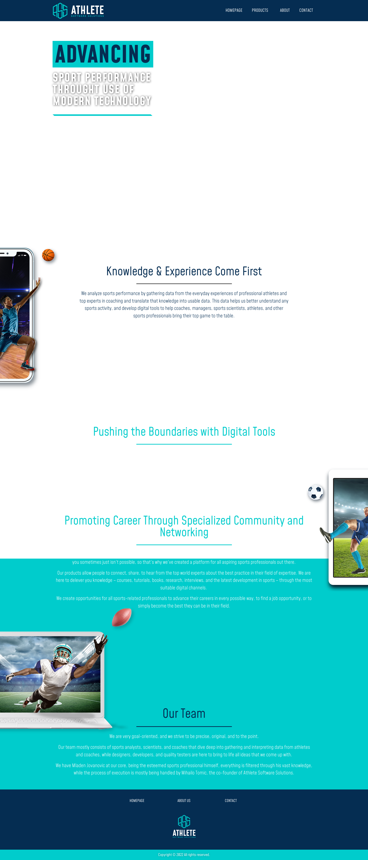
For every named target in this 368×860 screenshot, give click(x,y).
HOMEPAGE (234, 10)
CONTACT (306, 10)
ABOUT (285, 10)
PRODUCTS (261, 10)
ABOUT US (184, 800)
